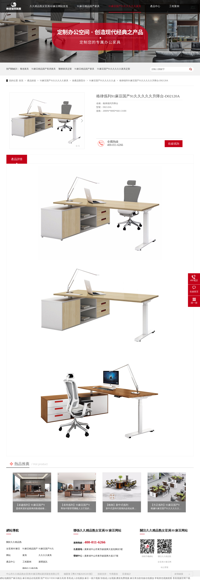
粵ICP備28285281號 (81, 574)
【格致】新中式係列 (117, 505)
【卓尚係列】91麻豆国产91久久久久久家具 (84, 505)
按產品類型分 (79, 80)
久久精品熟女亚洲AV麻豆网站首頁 (49, 6)
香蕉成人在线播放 (75, 578)
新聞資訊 (43, 562)
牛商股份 (113, 574)
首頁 (21, 80)
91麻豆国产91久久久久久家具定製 (113, 69)
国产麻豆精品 (15, 578)
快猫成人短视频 (108, 578)
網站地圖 (4, 578)
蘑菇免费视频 (122, 578)
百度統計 (126, 574)
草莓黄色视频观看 (163, 578)
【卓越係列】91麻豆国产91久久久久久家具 (39, 505)
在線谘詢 (173, 143)
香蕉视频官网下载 (181, 578)
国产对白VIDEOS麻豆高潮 (53, 578)
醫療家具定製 (65, 69)
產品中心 (155, 6)
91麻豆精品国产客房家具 (44, 69)
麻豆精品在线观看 (31, 578)
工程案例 (174, 6)
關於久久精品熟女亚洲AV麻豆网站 (14, 548)
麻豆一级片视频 (92, 578)
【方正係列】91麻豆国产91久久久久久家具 (174, 505)
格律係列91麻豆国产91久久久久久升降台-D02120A (143, 80)
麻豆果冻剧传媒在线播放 (142, 578)
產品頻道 (32, 80)
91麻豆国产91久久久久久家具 (125, 6)
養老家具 (24, 69)
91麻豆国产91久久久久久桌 (102, 80)
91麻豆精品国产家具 (88, 6)
